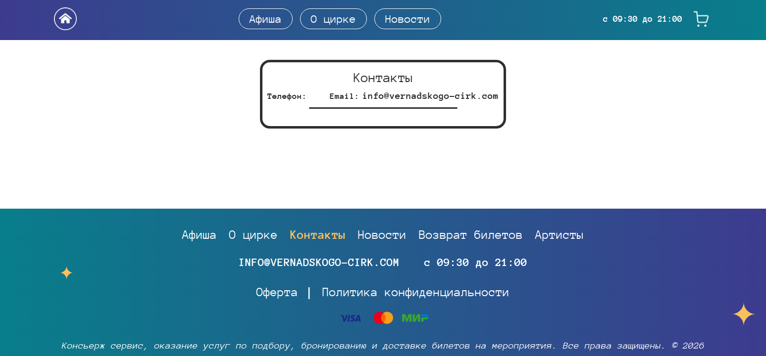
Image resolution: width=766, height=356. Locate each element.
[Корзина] (701, 19)
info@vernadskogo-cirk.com (430, 96)
